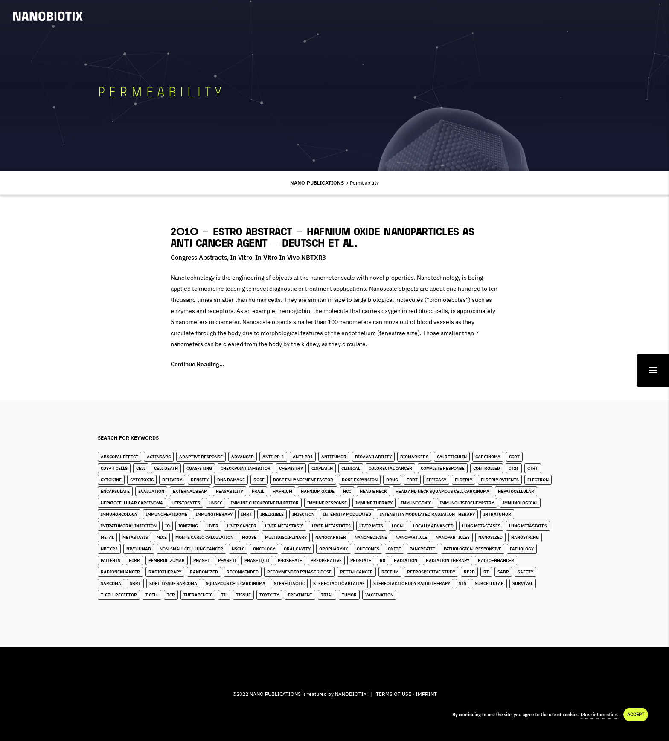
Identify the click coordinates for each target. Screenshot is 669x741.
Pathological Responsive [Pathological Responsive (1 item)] (472, 549)
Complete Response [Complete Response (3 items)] (443, 468)
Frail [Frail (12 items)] (258, 491)
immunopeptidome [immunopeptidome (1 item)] (166, 514)
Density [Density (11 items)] (200, 480)
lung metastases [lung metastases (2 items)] (481, 526)
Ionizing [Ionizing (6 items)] (188, 526)
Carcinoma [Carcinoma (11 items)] (487, 457)
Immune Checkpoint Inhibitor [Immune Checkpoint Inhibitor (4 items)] (265, 503)
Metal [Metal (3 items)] (107, 537)
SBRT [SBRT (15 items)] (135, 583)
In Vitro (241, 257)
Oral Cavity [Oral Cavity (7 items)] (297, 549)
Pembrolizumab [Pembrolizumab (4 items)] (166, 560)
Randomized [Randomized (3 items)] (204, 572)
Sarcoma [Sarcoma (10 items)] (111, 583)
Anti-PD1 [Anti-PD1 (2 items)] (303, 457)
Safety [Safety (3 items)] (525, 572)
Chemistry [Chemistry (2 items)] (291, 468)
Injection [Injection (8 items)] (303, 514)
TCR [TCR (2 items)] (171, 595)
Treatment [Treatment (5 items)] (300, 595)
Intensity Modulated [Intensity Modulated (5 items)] (347, 514)
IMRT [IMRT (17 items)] (246, 514)
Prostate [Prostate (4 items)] (360, 560)
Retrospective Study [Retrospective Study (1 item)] (431, 572)
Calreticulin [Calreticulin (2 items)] (452, 457)
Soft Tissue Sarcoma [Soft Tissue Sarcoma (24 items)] (173, 583)
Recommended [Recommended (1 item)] (243, 572)
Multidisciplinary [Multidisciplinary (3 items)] (286, 537)
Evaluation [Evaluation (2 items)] (151, 491)
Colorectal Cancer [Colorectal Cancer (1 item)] (390, 468)
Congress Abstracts (199, 257)
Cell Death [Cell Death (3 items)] (166, 468)
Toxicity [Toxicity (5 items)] (269, 595)
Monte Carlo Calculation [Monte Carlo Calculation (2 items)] (204, 537)
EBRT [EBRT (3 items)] (412, 480)
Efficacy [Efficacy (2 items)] (436, 480)
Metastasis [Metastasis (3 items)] (135, 537)
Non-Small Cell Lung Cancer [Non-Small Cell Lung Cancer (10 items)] (191, 549)
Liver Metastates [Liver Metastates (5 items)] (331, 526)
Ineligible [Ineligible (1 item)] (272, 514)
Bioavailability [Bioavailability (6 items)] (373, 457)
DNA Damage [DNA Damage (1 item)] (231, 480)
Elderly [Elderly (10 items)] (463, 480)
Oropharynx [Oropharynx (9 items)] (333, 549)
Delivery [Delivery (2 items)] (172, 480)
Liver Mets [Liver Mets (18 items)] (371, 526)
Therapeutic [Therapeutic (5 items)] (197, 595)
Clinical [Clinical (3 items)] (350, 468)
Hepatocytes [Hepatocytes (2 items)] (186, 503)
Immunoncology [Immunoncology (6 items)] (119, 514)
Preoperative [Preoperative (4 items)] (326, 560)
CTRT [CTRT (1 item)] (532, 468)
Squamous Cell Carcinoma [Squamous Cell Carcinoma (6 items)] (235, 583)
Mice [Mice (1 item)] (162, 537)
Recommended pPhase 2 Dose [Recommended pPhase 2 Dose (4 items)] (299, 572)
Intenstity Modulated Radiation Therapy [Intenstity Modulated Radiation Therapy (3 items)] (427, 514)
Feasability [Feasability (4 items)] (229, 491)
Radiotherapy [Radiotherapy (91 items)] (164, 572)
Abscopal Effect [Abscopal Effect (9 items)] (119, 457)
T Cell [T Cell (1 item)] (151, 595)
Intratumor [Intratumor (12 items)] (497, 514)
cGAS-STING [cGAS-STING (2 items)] (199, 468)
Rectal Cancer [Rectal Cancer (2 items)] (356, 572)
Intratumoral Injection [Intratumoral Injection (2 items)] (129, 526)
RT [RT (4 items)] (486, 572)
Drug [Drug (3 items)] (392, 480)
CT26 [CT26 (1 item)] (514, 468)
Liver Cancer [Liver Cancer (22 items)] (241, 526)
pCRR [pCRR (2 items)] (134, 560)
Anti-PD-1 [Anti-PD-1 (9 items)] (273, 457)
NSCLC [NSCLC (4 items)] (238, 549)
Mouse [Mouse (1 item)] (249, 537)
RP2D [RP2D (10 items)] (469, 572)
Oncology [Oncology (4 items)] (264, 549)
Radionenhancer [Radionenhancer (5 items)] (120, 572)
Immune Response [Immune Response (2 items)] (327, 503)
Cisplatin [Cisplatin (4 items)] (322, 468)
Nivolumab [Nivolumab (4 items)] (138, 549)
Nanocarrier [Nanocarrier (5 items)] (330, 537)
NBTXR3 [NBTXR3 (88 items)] (109, 549)
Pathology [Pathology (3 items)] (522, 549)
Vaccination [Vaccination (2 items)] (379, 595)
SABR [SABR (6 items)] (503, 572)
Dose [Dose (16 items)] (259, 480)
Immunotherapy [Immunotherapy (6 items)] (214, 514)
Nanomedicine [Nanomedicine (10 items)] (371, 537)
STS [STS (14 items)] (462, 583)
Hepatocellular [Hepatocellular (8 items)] (516, 491)
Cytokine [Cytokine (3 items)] (111, 480)
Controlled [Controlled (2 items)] (486, 468)
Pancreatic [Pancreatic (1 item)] (422, 549)
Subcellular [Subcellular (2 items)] (489, 583)
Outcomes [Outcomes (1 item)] (368, 549)
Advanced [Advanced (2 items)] (242, 457)
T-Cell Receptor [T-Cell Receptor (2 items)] (119, 595)
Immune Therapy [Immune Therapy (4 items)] (374, 503)
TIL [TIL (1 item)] (224, 595)
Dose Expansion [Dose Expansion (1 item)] (360, 480)
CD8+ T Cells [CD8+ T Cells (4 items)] (114, 468)
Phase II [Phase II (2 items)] (227, 560)
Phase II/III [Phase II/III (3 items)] (256, 560)
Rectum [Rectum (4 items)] (389, 572)
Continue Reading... (197, 364)
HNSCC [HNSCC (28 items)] (215, 503)
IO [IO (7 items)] (167, 526)
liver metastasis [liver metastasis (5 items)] (284, 526)
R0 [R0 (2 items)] (382, 560)
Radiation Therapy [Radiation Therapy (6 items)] (447, 560)
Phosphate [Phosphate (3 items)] (290, 560)
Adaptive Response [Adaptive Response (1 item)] (201, 457)
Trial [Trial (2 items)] (327, 595)
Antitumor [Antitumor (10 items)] (333, 457)
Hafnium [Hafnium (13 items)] (282, 491)
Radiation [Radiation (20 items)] (405, 560)
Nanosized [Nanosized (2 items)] (490, 537)
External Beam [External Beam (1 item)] (190, 491)
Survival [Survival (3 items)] (522, 583)
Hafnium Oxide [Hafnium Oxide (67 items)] (317, 491)
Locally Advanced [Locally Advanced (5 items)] (433, 526)
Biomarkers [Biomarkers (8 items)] (414, 457)
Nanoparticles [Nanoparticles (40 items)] (453, 537)
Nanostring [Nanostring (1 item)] (525, 537)
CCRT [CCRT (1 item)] (514, 457)
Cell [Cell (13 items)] (140, 468)
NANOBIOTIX (350, 694)
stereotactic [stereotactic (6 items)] (289, 583)
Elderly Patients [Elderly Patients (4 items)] (500, 480)
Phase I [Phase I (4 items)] (201, 560)
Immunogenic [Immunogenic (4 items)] (416, 503)
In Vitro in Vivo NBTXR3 (290, 257)
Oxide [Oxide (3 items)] (394, 549)
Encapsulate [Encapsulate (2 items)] (115, 491)
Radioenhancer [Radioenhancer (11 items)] (496, 560)
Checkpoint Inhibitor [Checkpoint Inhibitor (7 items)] (246, 468)
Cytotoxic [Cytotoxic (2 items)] (142, 480)
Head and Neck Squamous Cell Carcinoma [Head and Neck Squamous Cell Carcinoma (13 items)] (442, 491)
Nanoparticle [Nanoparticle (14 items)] (411, 537)
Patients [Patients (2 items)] (110, 560)
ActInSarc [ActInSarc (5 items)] (159, 457)
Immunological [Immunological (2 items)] (520, 503)
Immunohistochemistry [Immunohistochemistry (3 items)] (467, 503)
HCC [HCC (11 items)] (347, 491)
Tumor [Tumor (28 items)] (349, 595)
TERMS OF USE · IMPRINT (406, 694)
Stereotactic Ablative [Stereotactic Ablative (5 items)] (339, 583)
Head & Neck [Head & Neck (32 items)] (373, 491)
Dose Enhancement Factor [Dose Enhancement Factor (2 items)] (303, 480)
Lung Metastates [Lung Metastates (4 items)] (528, 526)
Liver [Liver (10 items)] (212, 526)
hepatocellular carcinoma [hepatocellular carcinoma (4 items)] (132, 503)
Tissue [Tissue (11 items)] (243, 595)
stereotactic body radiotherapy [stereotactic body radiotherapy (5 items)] (411, 583)
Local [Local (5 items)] (398, 526)
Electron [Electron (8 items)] (538, 480)
